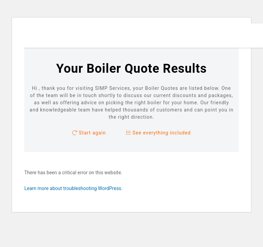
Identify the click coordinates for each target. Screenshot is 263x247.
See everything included (158, 133)
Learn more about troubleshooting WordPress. (73, 188)
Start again (89, 133)
